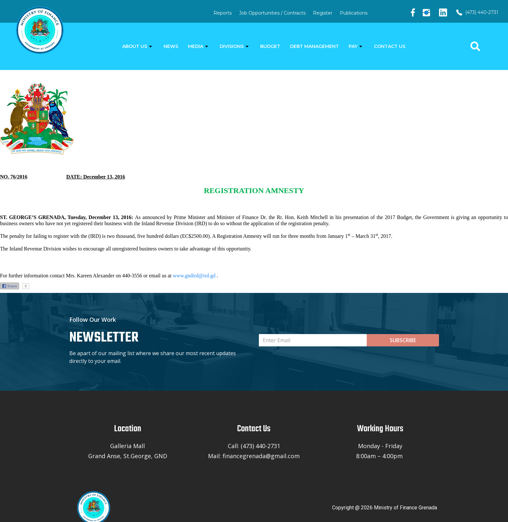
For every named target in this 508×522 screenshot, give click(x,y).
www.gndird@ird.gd (194, 275)
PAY (353, 46)
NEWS (171, 46)
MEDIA (195, 46)
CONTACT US (389, 46)
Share (9, 286)
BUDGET (270, 46)
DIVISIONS (232, 46)
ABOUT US (134, 46)
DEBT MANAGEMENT (314, 46)
